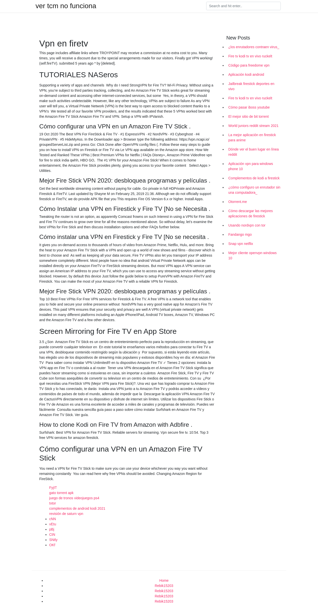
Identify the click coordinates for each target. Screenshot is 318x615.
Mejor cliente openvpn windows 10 (252, 255)
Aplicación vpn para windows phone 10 (250, 166)
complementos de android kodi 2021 (77, 508)
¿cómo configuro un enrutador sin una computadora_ (254, 189)
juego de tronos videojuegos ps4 (74, 498)
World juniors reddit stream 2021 (253, 126)
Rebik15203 (164, 586)
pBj (51, 529)
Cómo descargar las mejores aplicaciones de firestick (250, 213)
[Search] (243, 6)
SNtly (53, 540)
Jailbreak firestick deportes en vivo (251, 86)
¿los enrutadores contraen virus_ (253, 47)
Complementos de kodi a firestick (253, 178)
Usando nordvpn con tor (246, 225)
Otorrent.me (237, 202)
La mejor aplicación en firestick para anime (252, 137)
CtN (52, 535)
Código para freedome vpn (249, 65)
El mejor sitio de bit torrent (248, 116)
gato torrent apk (61, 493)
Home (163, 580)
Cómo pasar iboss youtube (249, 107)
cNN (52, 519)
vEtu (52, 524)
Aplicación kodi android (246, 75)
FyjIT (53, 488)
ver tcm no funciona (66, 6)
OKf (52, 545)
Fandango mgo (240, 234)
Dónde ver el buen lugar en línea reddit (253, 151)
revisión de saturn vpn (66, 514)
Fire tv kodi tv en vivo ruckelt (250, 56)
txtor (52, 503)
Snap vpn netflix (240, 244)
